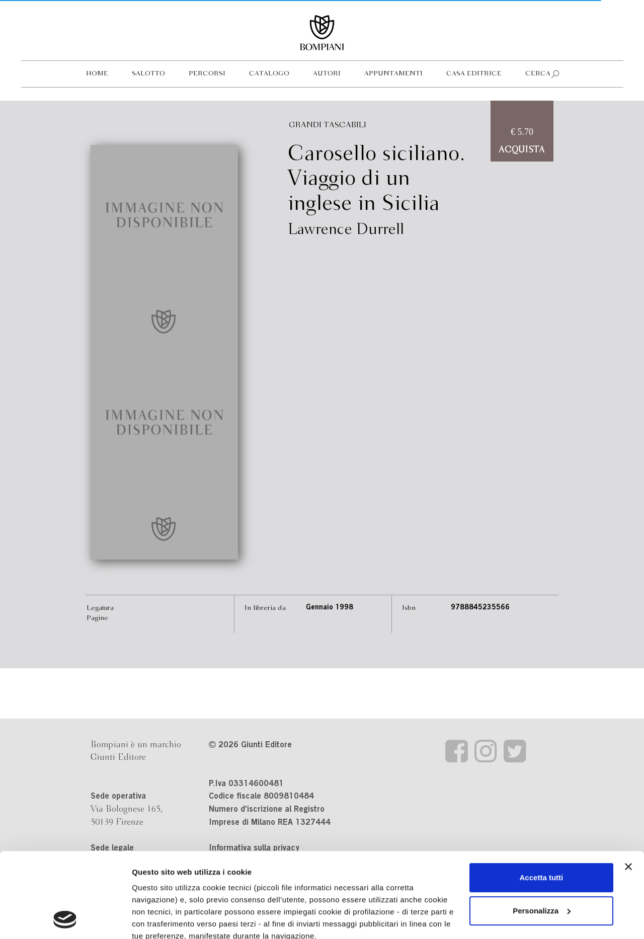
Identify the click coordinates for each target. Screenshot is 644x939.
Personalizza (542, 831)
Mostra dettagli (159, 919)
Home (97, 73)
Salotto (148, 73)
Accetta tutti (542, 798)
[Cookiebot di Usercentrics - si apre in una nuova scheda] (65, 919)
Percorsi (207, 73)
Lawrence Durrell (346, 230)
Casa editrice (474, 73)
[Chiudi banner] (628, 787)
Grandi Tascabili (327, 125)
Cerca (537, 73)
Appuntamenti (393, 73)
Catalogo (269, 73)
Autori (327, 73)
